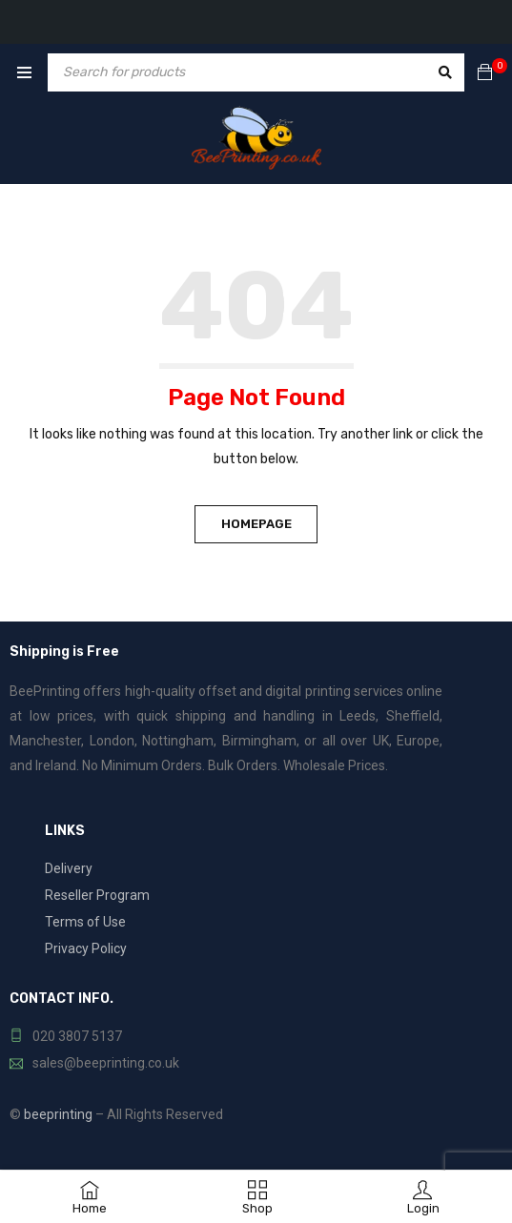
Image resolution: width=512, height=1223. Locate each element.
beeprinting (58, 1114)
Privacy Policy (86, 948)
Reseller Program (97, 895)
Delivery (68, 868)
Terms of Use (85, 921)
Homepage (256, 524)
